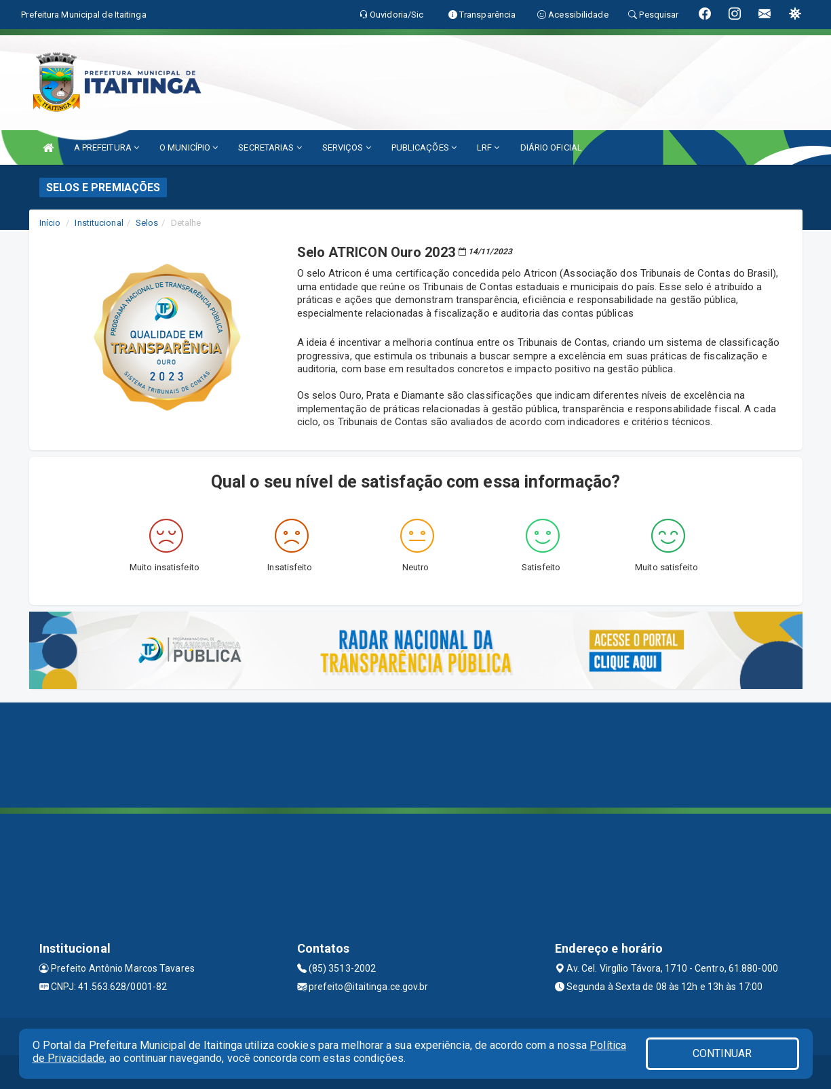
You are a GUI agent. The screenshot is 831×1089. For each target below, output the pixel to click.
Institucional (99, 223)
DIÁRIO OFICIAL (551, 147)
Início (50, 223)
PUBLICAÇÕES (424, 147)
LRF (488, 147)
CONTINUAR (722, 1053)
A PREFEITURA (106, 147)
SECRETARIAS (269, 147)
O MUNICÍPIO (188, 147)
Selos (147, 223)
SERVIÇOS (346, 147)
